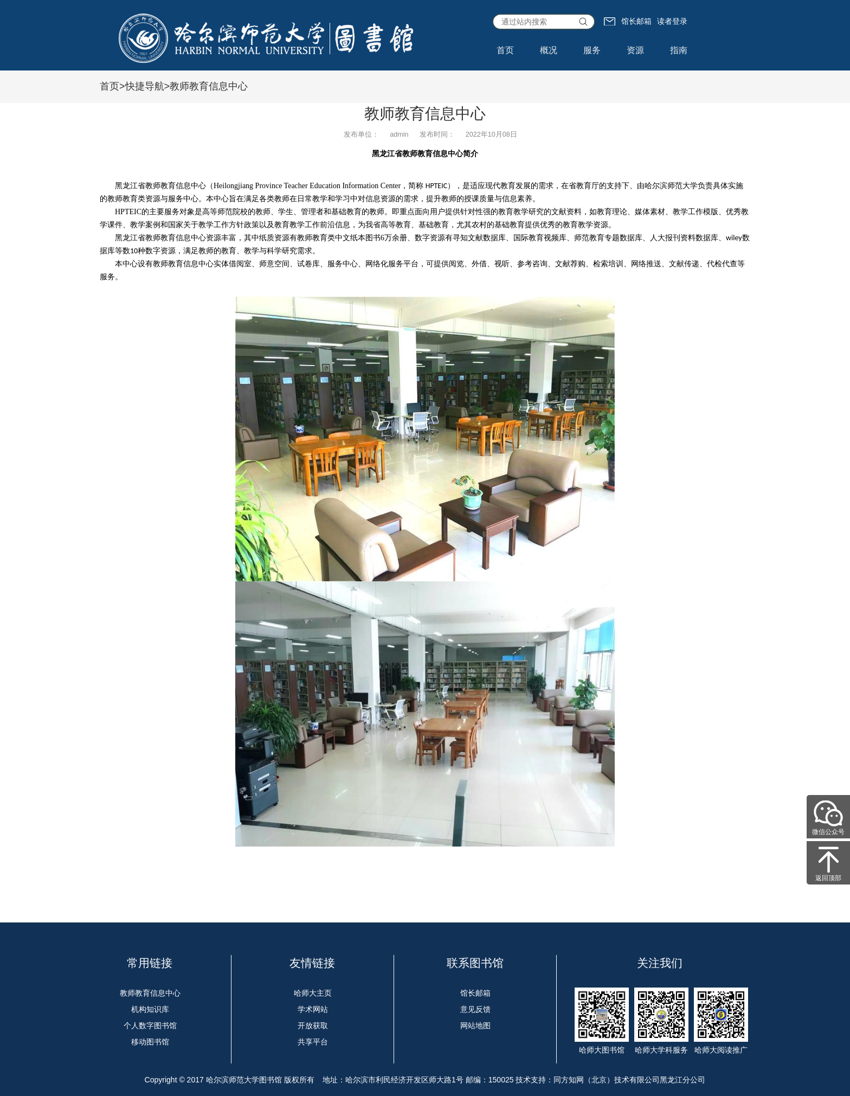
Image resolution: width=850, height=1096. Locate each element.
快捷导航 (144, 86)
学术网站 (313, 1009)
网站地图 (475, 1025)
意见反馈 (475, 1009)
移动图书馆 (150, 1041)
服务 (592, 50)
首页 (505, 50)
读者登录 (672, 21)
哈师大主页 (313, 993)
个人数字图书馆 (150, 1025)
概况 (548, 50)
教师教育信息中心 (150, 993)
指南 (678, 50)
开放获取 (313, 1025)
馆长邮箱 (627, 21)
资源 (635, 50)
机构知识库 (150, 1009)
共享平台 (313, 1041)
